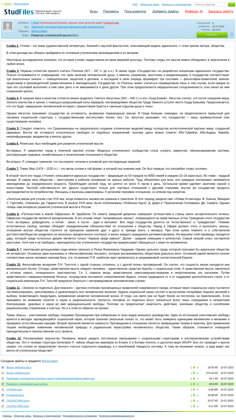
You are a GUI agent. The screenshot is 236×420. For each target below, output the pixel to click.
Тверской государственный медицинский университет (68, 26)
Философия (39, 31)
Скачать (212, 34)
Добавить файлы (165, 11)
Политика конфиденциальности (116, 415)
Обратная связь (149, 4)
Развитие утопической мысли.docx (27, 384)
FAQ (135, 4)
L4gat (35, 22)
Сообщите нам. (111, 23)
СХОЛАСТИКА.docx (18, 400)
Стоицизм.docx (15, 395)
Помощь (7, 415)
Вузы (94, 11)
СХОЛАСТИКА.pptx (17, 406)
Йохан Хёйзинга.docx (19, 367)
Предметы (111, 11)
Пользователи (135, 11)
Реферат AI (194, 11)
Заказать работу (220, 11)
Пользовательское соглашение (80, 415)
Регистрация (21, 3)
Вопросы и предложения (176, 4)
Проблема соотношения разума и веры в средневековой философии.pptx (50, 378)
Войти (8, 3)
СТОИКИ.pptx (14, 389)
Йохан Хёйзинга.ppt (18, 372)
